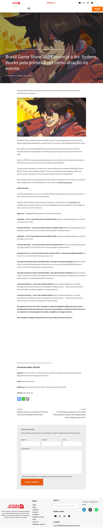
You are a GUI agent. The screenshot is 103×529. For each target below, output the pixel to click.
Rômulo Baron (11, 75)
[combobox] (66, 507)
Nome (23, 441)
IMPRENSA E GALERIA (38, 526)
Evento (30, 75)
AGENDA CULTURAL (38, 518)
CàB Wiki (35, 514)
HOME (34, 506)
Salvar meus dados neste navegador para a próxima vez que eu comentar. (47, 478)
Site (64, 441)
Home (7, 49)
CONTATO (35, 523)
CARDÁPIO (36, 511)
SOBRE (34, 509)
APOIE (34, 521)
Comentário (25, 450)
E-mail (44, 441)
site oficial (73, 203)
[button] (28, 8)
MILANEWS (36, 516)
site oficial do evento (65, 183)
